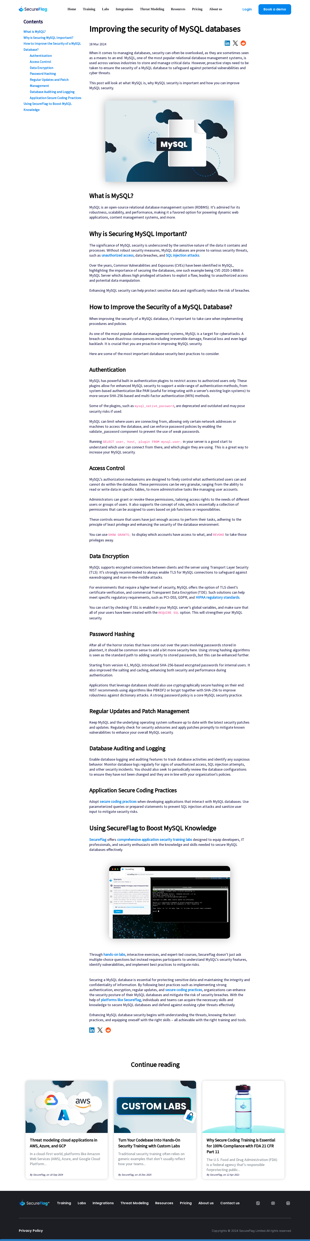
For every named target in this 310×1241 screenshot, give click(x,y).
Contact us (230, 1203)
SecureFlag (97, 839)
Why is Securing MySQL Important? (48, 38)
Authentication (41, 55)
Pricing (197, 9)
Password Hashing (43, 73)
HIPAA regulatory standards (217, 597)
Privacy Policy (31, 1230)
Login (247, 9)
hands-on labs (114, 954)
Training (89, 9)
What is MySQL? (34, 31)
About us (215, 9)
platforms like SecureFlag (121, 999)
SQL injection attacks (182, 255)
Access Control (40, 62)
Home (72, 9)
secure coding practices (118, 801)
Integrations (124, 9)
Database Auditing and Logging (52, 92)
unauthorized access (118, 255)
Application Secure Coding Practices (55, 98)
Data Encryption (41, 68)
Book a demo (275, 9)
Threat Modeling (152, 9)
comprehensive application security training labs (154, 839)
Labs (105, 9)
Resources (178, 9)
